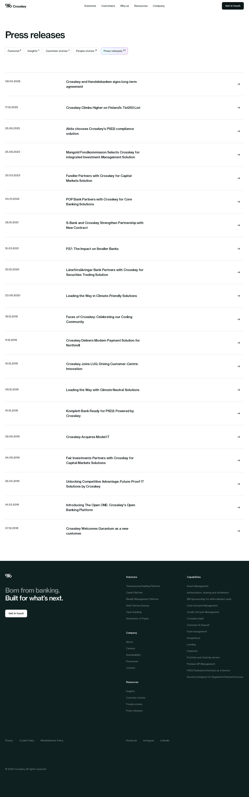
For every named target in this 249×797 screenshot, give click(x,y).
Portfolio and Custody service (203, 657)
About (129, 641)
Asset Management (197, 586)
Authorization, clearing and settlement (208, 592)
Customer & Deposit (198, 625)
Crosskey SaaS (195, 618)
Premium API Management (201, 664)
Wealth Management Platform (142, 599)
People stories (134, 704)
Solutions (131, 577)
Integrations (193, 638)
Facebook (131, 740)
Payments (192, 651)
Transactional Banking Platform (143, 586)
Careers (130, 648)
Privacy (9, 740)
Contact (130, 667)
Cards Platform (134, 592)
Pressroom (132, 661)
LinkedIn (164, 740)
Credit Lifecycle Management (203, 612)
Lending (191, 644)
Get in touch (232, 5)
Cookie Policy (26, 740)
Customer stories (135, 697)
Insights (130, 691)
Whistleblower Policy (52, 740)
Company (131, 632)
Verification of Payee (137, 618)
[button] (90, 6)
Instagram (148, 740)
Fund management (197, 631)
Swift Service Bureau (137, 605)
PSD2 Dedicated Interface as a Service (208, 670)
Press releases (134, 710)
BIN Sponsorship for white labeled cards (209, 599)
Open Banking (134, 612)
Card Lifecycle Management (202, 605)
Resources (132, 682)
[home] (15, 6)
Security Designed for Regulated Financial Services (215, 677)
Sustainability (133, 654)
